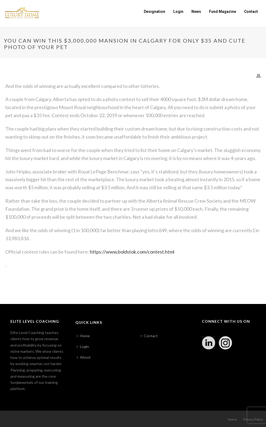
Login (178, 11)
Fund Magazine (222, 11)
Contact (251, 11)
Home (83, 335)
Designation (154, 11)
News (196, 11)
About (84, 357)
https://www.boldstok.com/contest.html (132, 252)
